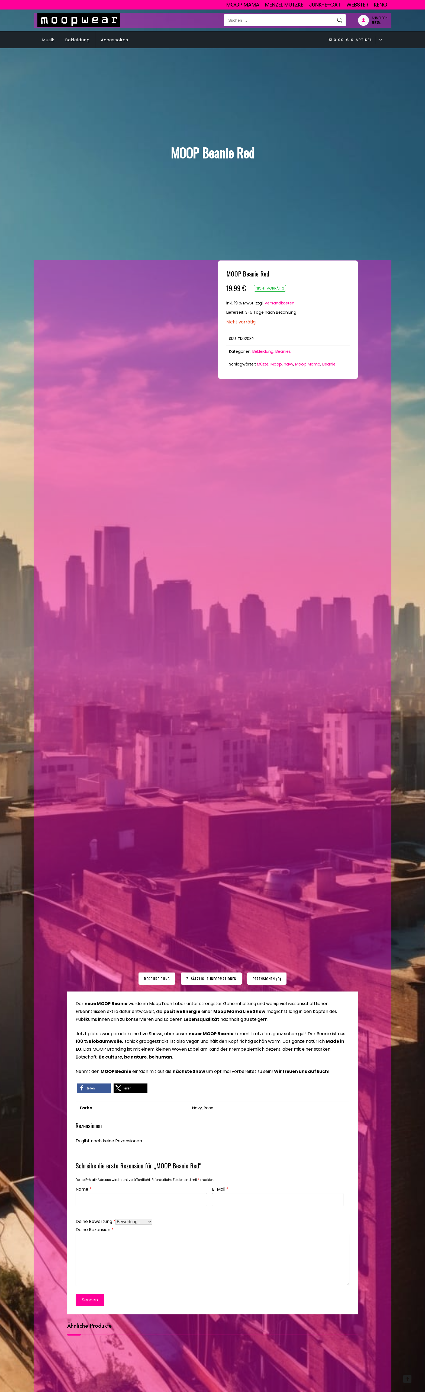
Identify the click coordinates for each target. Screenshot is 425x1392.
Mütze (263, 364)
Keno (380, 4)
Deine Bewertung (95, 1220)
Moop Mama (242, 4)
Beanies (283, 351)
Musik (48, 40)
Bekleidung (77, 40)
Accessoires (114, 40)
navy (288, 364)
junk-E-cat (325, 4)
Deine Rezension (95, 1229)
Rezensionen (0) (267, 978)
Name (84, 1188)
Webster (357, 4)
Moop (276, 364)
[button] (94, 1088)
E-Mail (220, 1188)
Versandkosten (279, 303)
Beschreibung (157, 978)
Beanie (329, 364)
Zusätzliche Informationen (211, 978)
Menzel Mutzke (284, 4)
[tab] (157, 979)
